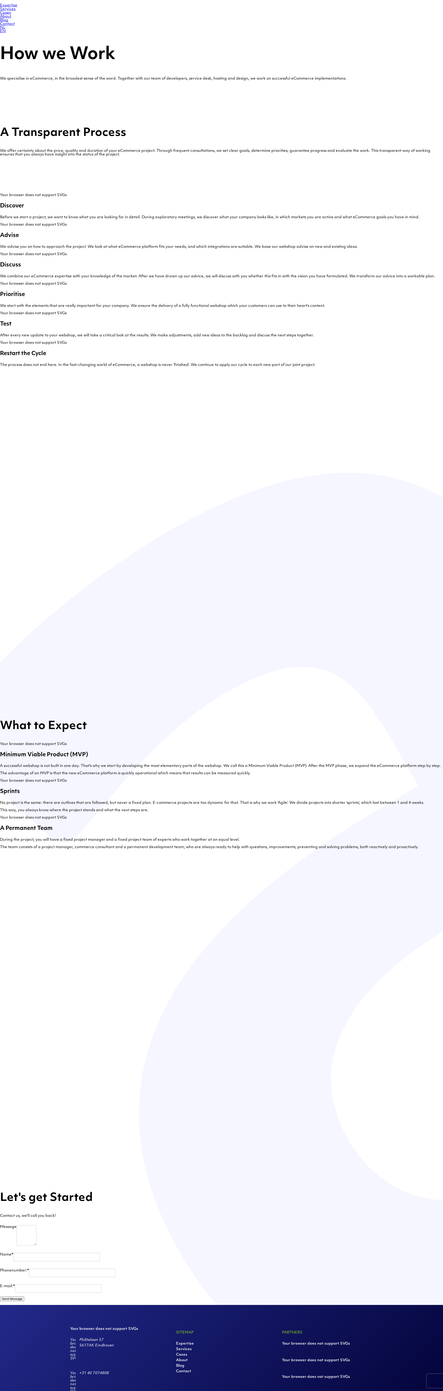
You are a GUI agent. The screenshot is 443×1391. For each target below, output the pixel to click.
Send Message (12, 1299)
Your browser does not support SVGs (33, 195)
